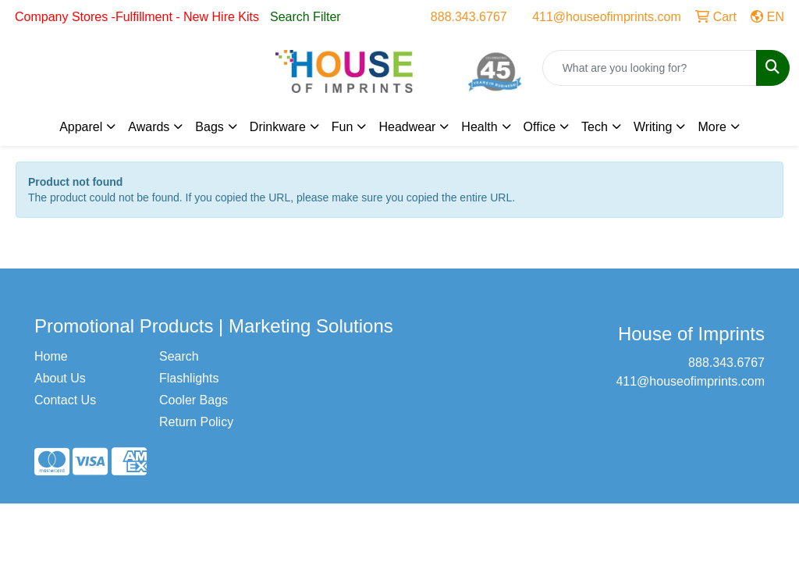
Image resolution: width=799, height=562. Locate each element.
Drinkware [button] (278, 126)
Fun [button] (342, 126)
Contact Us (65, 400)
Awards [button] (148, 126)
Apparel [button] (80, 126)
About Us (60, 378)
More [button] (712, 126)
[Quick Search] (649, 68)
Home (51, 356)
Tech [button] (594, 126)
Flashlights (188, 378)
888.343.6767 (469, 16)
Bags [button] (209, 126)
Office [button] (540, 126)
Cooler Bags (193, 400)
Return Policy (196, 422)
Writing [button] (653, 126)
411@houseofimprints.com (606, 16)
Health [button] (479, 126)
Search (179, 356)
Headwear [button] (406, 126)
